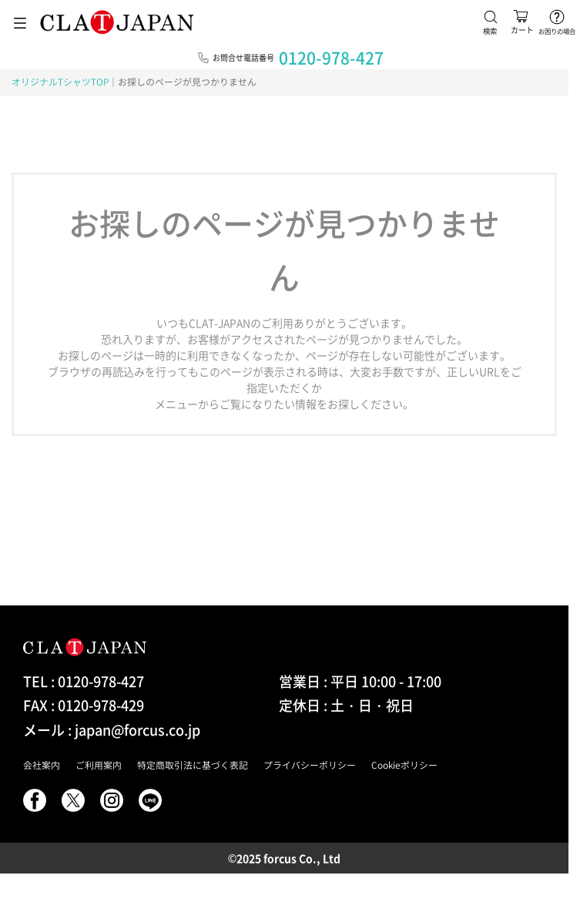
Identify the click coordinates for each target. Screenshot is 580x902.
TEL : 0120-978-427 (83, 681)
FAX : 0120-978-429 (83, 705)
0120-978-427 (331, 57)
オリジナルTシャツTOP (60, 82)
